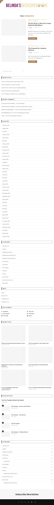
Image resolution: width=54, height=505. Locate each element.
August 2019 (5, 199)
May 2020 (5, 177)
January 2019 (5, 218)
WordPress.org (5, 302)
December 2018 (6, 221)
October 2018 (6, 224)
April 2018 (5, 230)
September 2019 (6, 196)
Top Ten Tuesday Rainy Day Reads (24, 106)
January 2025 (6, 137)
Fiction (29, 20)
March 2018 (5, 233)
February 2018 (6, 236)
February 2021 (6, 165)
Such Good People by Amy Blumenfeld (10, 90)
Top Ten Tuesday (20, 103)
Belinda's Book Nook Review (33, 19)
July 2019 (5, 202)
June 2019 (5, 205)
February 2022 (6, 156)
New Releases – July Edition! (18, 415)
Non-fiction (5, 283)
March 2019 (5, 215)
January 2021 (5, 168)
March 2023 (5, 147)
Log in (2, 292)
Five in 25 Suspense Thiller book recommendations (13, 94)
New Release (35, 20)
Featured (5, 270)
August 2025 (5, 128)
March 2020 (5, 184)
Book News (43, 19)
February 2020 (6, 187)
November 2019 (6, 193)
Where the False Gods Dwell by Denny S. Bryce (12, 81)
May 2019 (5, 208)
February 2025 (6, 134)
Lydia (2, 115)
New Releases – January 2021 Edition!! (21, 406)
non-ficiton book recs (8, 280)
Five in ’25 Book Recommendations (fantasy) (40, 387)
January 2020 (6, 190)
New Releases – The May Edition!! (19, 432)
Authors (4, 249)
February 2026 (6, 125)
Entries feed (4, 295)
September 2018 (6, 227)
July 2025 (5, 131)
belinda (30, 27)
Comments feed (5, 298)
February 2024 (6, 144)
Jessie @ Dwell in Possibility (8, 103)
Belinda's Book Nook (7, 252)
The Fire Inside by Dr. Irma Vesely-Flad (10, 84)
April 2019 (5, 211)
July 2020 (5, 171)
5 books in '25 (6, 246)
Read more (32, 38)
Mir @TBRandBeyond (6, 112)
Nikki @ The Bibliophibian (7, 109)
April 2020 (5, 181)
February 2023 (6, 150)
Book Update (6, 267)
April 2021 (5, 162)
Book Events (5, 261)
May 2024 (5, 140)
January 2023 (5, 153)
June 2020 (5, 174)
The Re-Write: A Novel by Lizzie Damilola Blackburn (39, 24)
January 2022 (5, 159)
